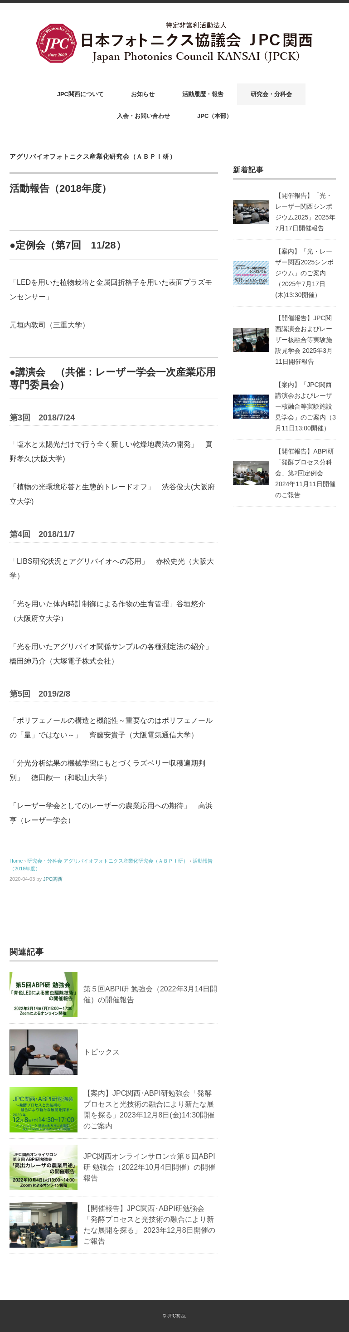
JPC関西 (53, 879)
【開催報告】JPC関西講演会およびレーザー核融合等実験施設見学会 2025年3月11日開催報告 (304, 339)
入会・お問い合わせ (143, 115)
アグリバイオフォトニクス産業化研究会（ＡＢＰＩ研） (93, 156)
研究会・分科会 (271, 94)
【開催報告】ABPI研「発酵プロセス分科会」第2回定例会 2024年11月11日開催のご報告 (305, 473)
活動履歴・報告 (202, 94)
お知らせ (143, 94)
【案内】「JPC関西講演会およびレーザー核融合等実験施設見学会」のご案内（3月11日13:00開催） (305, 406)
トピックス (101, 1052)
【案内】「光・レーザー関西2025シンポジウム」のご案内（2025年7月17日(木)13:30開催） (304, 273)
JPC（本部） (214, 115)
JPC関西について (80, 94)
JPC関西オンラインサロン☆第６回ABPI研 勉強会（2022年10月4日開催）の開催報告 (149, 1167)
